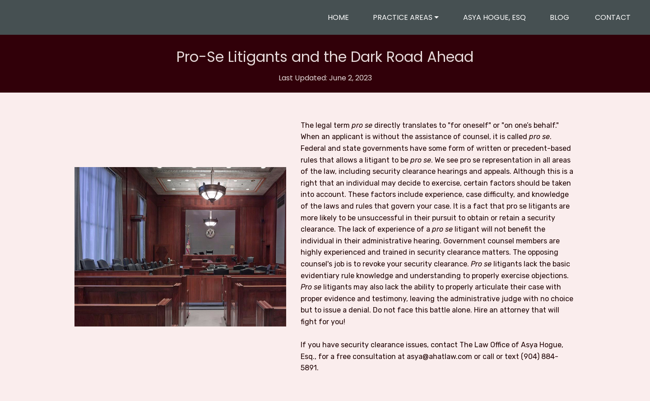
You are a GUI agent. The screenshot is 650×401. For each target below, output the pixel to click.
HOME (338, 17)
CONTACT (613, 17)
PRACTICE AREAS (402, 17)
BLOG (560, 17)
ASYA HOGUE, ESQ (494, 17)
